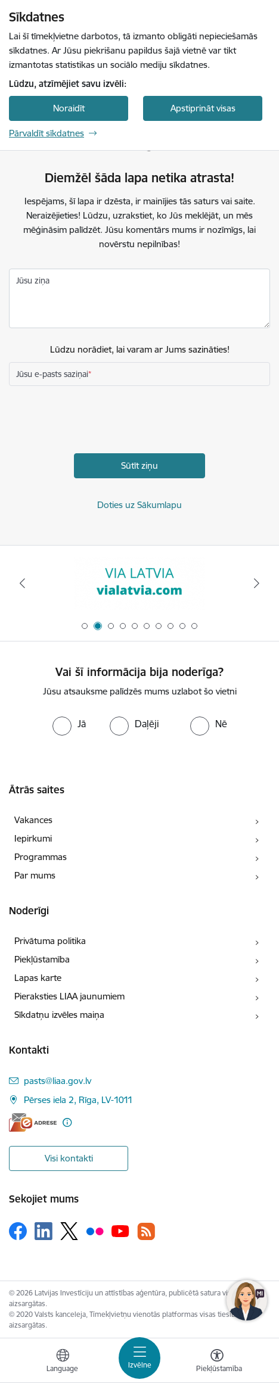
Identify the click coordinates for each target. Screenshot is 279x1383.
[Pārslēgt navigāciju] (139, 1358)
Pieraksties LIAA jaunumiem (69, 996)
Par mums (34, 875)
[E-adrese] (33, 1122)
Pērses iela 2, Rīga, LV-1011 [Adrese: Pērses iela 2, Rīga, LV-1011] (78, 1099)
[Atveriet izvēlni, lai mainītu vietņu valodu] (62, 1362)
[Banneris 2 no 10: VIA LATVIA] (139, 583)
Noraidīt (69, 108)
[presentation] (99, 421)
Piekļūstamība (42, 959)
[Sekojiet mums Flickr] (95, 1230)
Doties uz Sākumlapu (139, 504)
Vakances (33, 820)
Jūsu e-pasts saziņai (52, 374)
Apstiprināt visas (202, 108)
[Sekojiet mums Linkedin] (43, 1231)
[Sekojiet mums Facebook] (18, 1231)
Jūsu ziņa (32, 280)
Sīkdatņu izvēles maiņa (59, 1014)
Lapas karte (37, 977)
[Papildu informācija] (67, 1122)
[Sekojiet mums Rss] (146, 1231)
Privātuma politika (50, 940)
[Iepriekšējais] (23, 583)
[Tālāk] (256, 583)
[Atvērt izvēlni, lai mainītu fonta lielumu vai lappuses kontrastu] (217, 1362)
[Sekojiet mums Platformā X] (69, 1231)
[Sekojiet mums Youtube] (120, 1230)
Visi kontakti (69, 1158)
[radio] (69, 724)
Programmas (40, 856)
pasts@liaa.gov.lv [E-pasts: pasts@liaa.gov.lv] (57, 1080)
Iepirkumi (33, 838)
